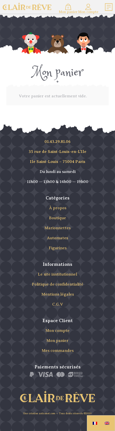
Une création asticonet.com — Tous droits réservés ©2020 (57, 413)
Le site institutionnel (57, 274)
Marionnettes (57, 228)
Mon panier (57, 340)
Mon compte (57, 330)
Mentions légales (57, 294)
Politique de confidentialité (57, 284)
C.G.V (57, 304)
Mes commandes (58, 350)
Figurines (58, 248)
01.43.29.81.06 (57, 141)
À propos (57, 208)
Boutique (57, 218)
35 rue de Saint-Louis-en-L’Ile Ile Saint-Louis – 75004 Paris (57, 156)
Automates (57, 238)
